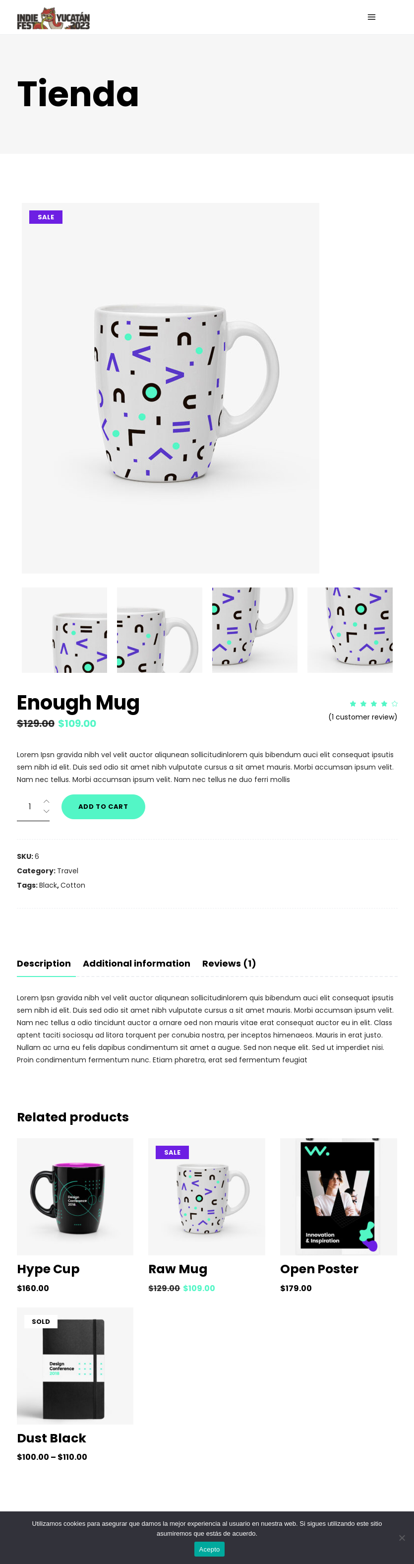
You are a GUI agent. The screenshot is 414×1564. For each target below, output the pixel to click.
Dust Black (51, 1438)
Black (48, 885)
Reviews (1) (229, 963)
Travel (67, 871)
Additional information (136, 963)
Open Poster (319, 1269)
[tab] (46, 963)
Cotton (72, 885)
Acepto (209, 1549)
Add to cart (103, 806)
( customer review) (363, 717)
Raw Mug (178, 1269)
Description (44, 963)
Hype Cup (48, 1269)
